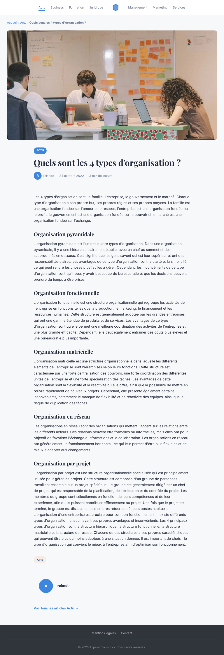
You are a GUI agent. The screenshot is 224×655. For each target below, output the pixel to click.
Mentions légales (104, 633)
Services (179, 7)
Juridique (96, 7)
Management (137, 7)
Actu (41, 7)
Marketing (160, 7)
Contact (126, 633)
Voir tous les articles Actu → (56, 608)
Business (57, 7)
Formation (76, 7)
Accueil (12, 22)
